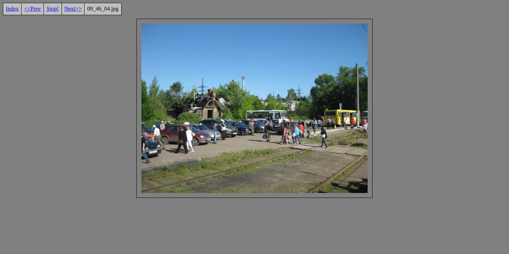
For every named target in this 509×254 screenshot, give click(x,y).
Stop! (53, 9)
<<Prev (32, 9)
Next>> (73, 9)
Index (12, 9)
